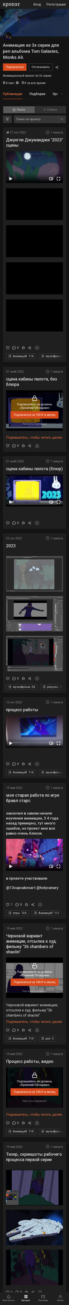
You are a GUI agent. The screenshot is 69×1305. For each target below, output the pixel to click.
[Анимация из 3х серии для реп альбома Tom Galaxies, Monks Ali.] (7, 36)
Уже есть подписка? (34, 423)
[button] (34, 167)
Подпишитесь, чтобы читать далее (34, 437)
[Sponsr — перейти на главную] (11, 4)
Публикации (12, 94)
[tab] (12, 94)
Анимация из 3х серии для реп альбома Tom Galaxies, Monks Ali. (31, 51)
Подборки (37, 94)
